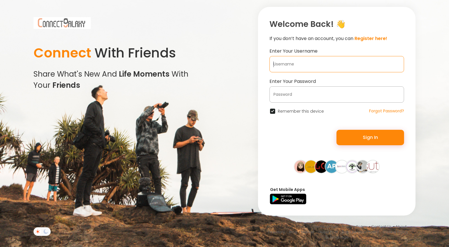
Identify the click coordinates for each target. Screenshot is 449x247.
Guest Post (328, 232)
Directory (276, 232)
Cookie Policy (395, 232)
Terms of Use (326, 226)
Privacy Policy (354, 226)
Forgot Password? (386, 111)
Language (337, 237)
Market (307, 232)
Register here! (371, 38)
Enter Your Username (293, 51)
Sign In (370, 137)
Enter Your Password (292, 81)
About (401, 226)
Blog (293, 232)
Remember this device (301, 111)
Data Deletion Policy (360, 232)
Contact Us (381, 226)
